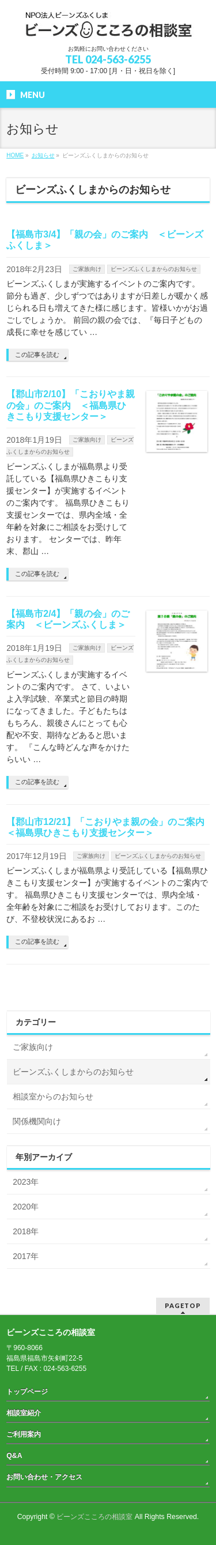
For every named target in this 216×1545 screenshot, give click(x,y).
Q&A (14, 1456)
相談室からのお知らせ (53, 1096)
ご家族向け (87, 269)
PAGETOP (183, 1305)
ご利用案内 (23, 1434)
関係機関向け (37, 1121)
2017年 (26, 1256)
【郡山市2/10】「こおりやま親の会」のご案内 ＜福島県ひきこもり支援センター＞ (70, 405)
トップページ (27, 1392)
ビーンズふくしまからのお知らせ (154, 269)
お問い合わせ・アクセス (44, 1477)
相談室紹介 (23, 1413)
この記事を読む (37, 354)
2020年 (26, 1206)
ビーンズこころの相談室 (94, 1517)
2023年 (26, 1181)
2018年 (26, 1231)
